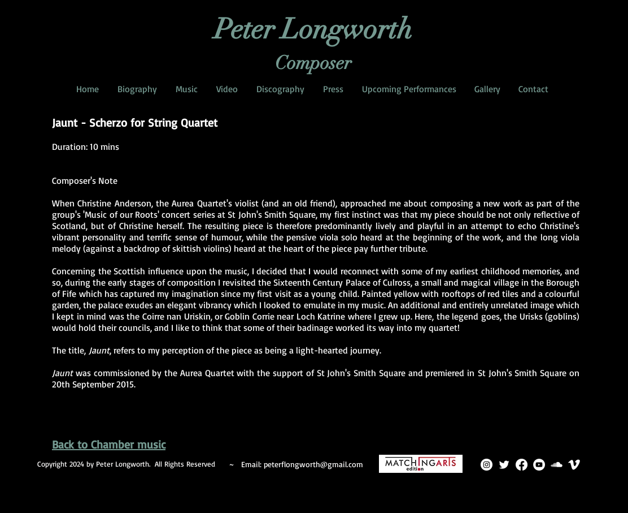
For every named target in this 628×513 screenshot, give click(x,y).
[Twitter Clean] (504, 465)
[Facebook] (521, 465)
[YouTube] (539, 465)
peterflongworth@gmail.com (313, 464)
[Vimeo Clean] (574, 465)
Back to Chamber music (108, 444)
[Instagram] (486, 465)
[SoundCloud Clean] (556, 465)
